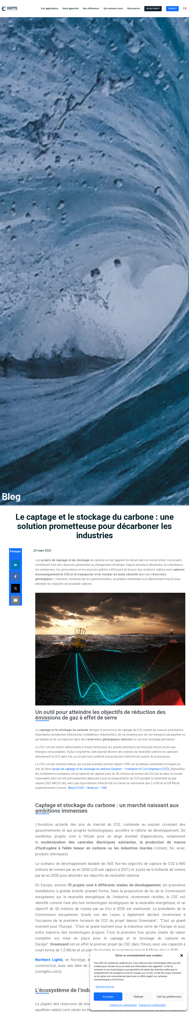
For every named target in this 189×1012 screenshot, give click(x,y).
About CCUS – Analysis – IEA (87, 788)
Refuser (139, 996)
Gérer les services (105, 986)
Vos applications (49, 8)
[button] (181, 955)
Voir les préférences (169, 996)
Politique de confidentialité (123, 1005)
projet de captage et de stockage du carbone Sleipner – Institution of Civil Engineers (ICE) (111, 769)
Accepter (108, 996)
